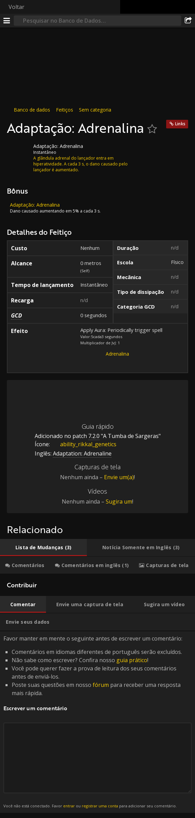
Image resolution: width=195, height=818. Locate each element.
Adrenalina (117, 353)
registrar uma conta (100, 805)
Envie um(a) (119, 477)
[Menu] (7, 20)
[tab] (43, 547)
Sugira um (119, 501)
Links (180, 124)
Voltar (16, 7)
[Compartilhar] (188, 20)
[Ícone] (18, 151)
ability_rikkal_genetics (83, 444)
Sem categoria (95, 109)
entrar (69, 805)
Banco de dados (32, 109)
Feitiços (64, 109)
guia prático (131, 660)
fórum (101, 685)
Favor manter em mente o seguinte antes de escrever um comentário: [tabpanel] (97, 722)
